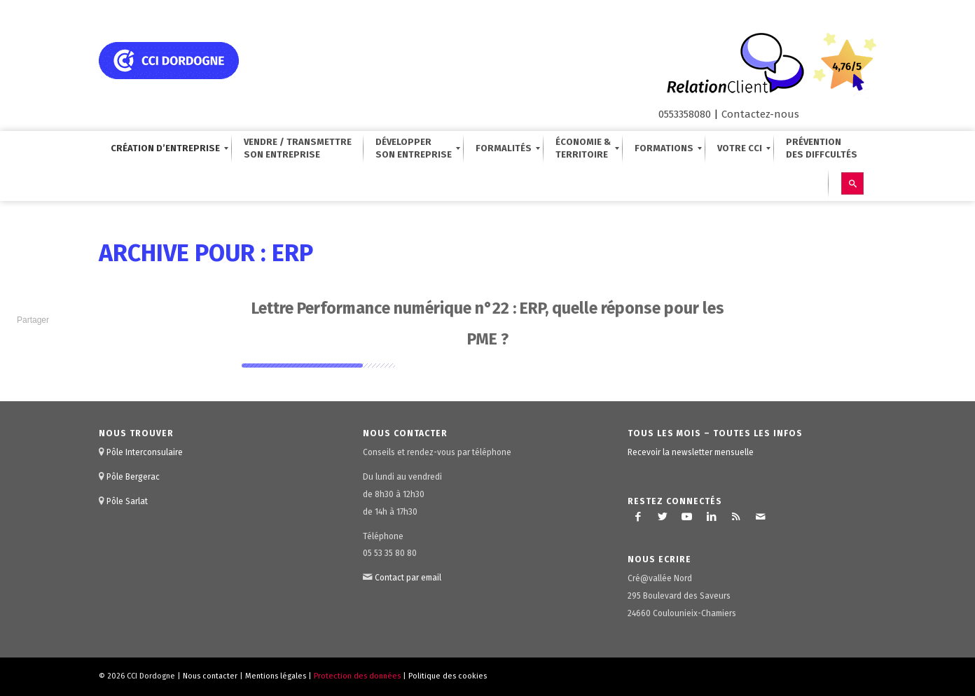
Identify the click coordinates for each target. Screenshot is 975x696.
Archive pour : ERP (206, 253)
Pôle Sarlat (127, 501)
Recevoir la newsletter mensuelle (691, 452)
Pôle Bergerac (133, 477)
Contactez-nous (760, 114)
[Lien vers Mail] (760, 516)
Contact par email (408, 578)
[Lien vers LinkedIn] (711, 516)
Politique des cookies (447, 676)
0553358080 (684, 114)
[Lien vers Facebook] (638, 516)
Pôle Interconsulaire (144, 452)
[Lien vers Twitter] (662, 516)
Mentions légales (275, 676)
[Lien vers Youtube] (687, 516)
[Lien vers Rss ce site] (736, 516)
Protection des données (357, 676)
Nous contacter (210, 676)
